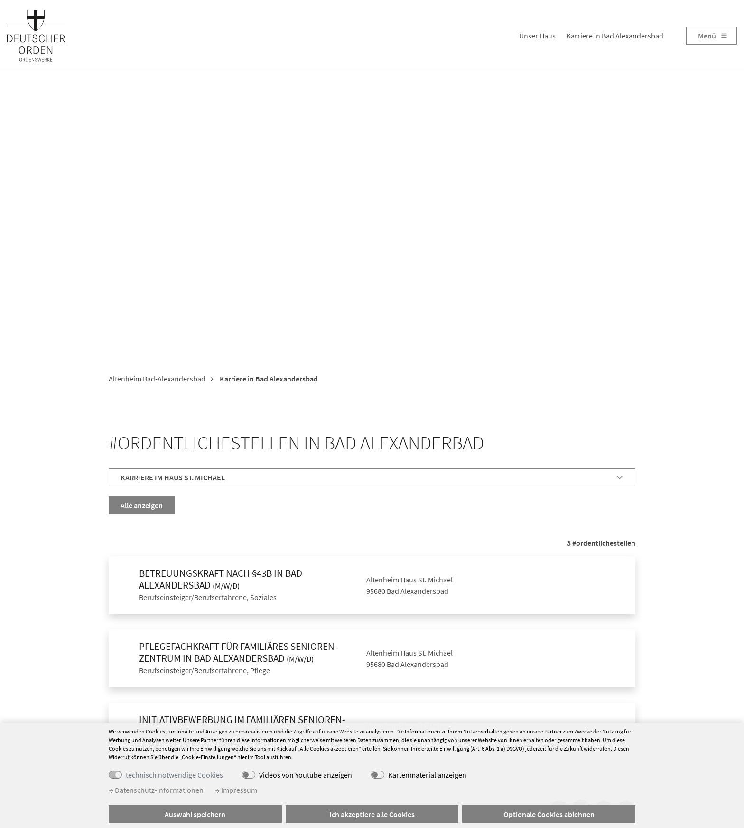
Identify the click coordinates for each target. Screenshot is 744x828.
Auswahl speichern (195, 814)
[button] (372, 477)
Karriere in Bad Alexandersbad (615, 35)
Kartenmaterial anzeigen (427, 775)
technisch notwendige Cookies (174, 775)
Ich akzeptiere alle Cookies (372, 814)
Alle (142, 505)
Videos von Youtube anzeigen (305, 775)
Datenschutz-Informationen (156, 790)
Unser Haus (537, 35)
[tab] (372, 477)
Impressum (236, 790)
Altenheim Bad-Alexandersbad (157, 379)
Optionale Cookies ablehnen (549, 814)
